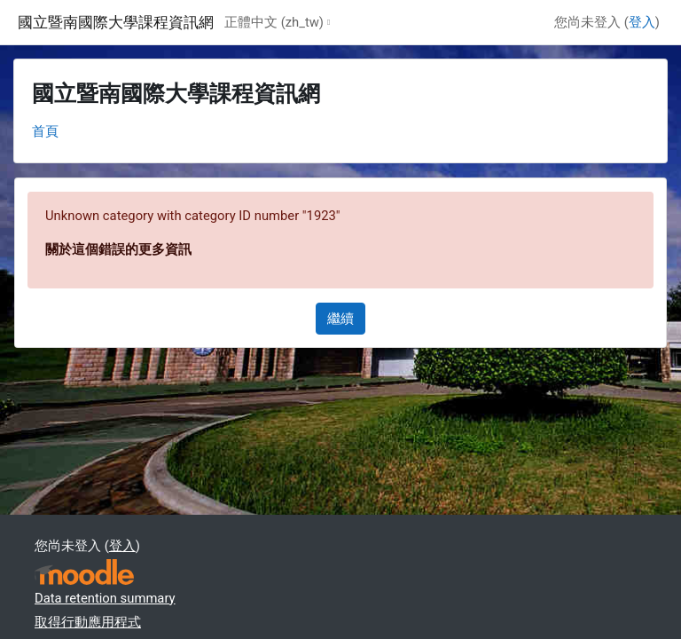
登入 (642, 22)
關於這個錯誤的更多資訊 (118, 249)
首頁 (45, 131)
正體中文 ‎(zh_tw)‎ (274, 22)
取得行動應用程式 (88, 622)
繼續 (340, 319)
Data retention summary (105, 598)
